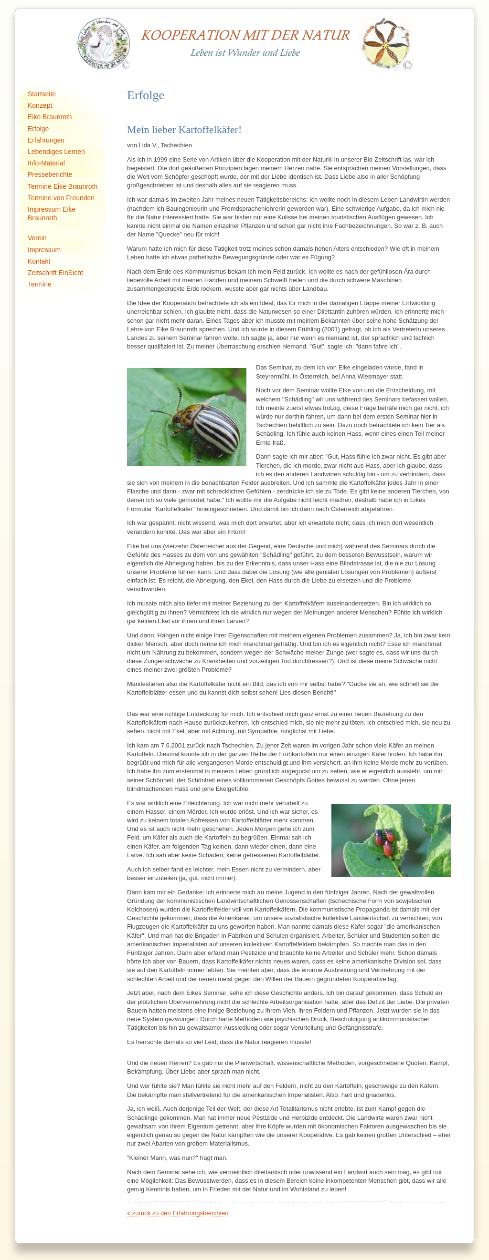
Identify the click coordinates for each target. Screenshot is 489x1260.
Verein (37, 238)
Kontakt (39, 261)
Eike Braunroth (50, 117)
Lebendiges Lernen (56, 151)
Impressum (44, 250)
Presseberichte (50, 174)
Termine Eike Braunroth (62, 186)
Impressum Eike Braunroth (51, 213)
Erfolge (38, 129)
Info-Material (46, 163)
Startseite (42, 94)
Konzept (40, 105)
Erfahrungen (46, 140)
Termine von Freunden (61, 198)
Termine (40, 284)
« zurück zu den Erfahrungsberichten (177, 1213)
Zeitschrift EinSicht (55, 273)
